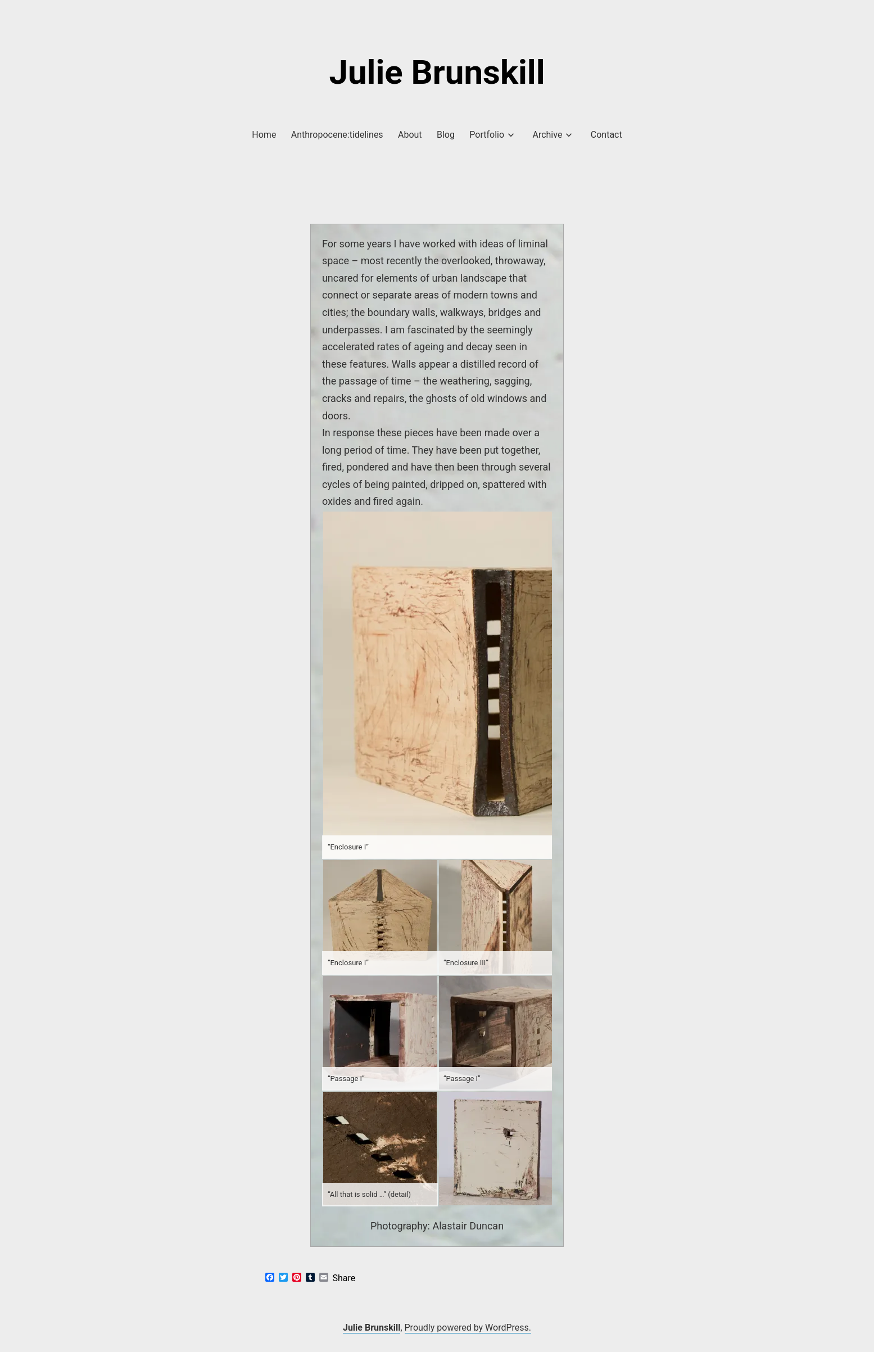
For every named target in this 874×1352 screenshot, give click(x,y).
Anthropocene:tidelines (337, 134)
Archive (547, 134)
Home (264, 134)
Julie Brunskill (437, 72)
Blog (446, 134)
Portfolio (486, 134)
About (410, 134)
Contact (606, 134)
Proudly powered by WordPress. (468, 1327)
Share (344, 1278)
